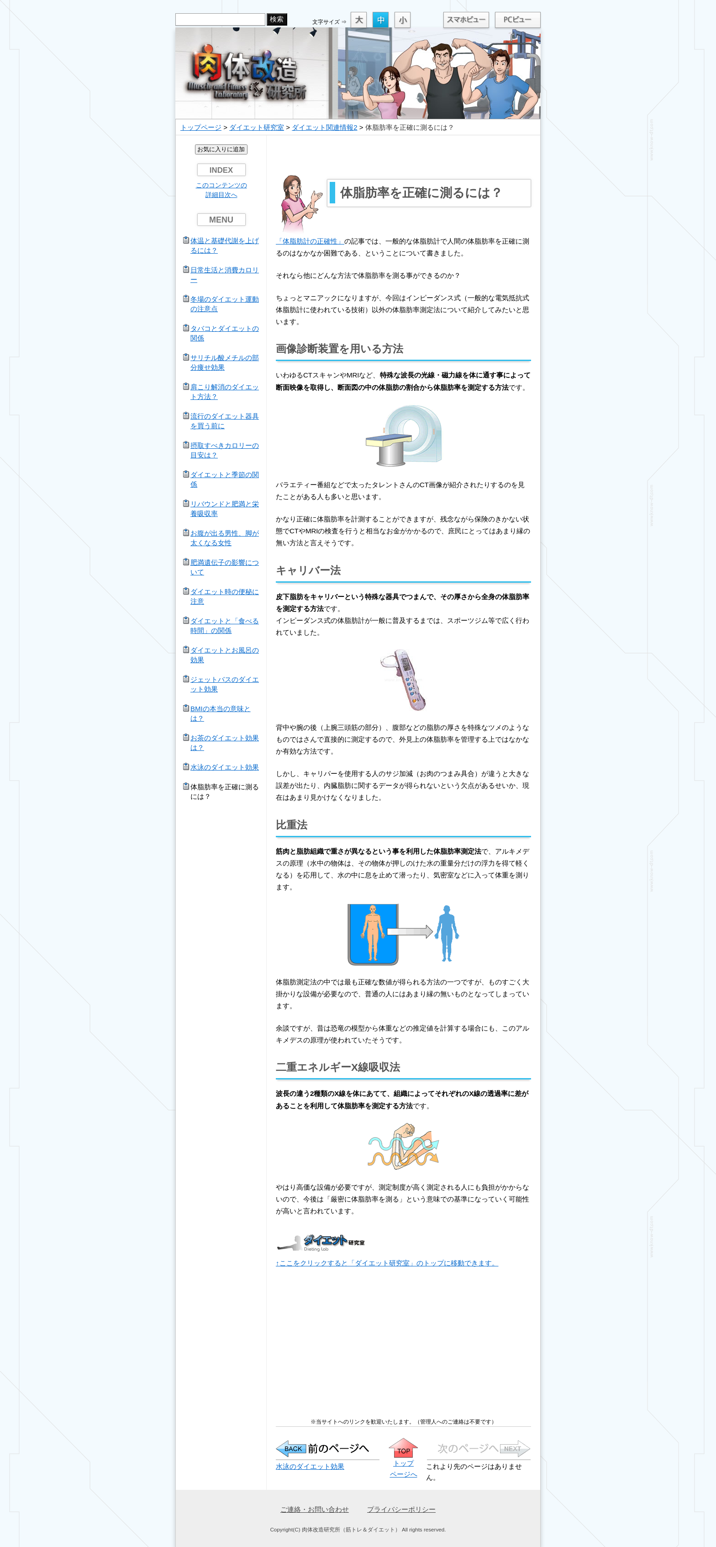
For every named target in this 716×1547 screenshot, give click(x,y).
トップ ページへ (403, 1463)
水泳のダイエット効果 (310, 1466)
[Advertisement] (404, 156)
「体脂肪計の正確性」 (310, 241)
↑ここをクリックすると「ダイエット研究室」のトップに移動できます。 (387, 1263)
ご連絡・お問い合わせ (314, 1509)
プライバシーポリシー (401, 1509)
